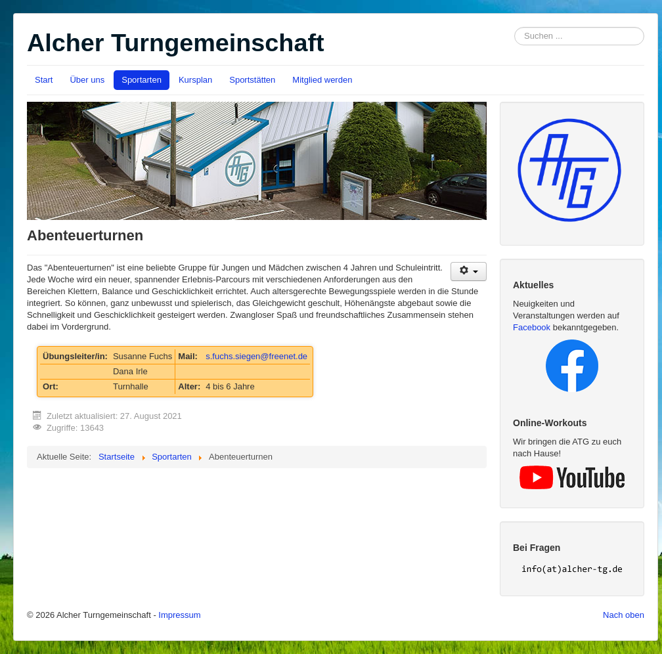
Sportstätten (252, 80)
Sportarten (141, 80)
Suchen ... (514, 27)
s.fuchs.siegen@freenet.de (256, 356)
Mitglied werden (322, 80)
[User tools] (469, 271)
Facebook (531, 327)
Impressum (179, 615)
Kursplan (195, 80)
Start (44, 80)
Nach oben (623, 615)
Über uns (87, 80)
